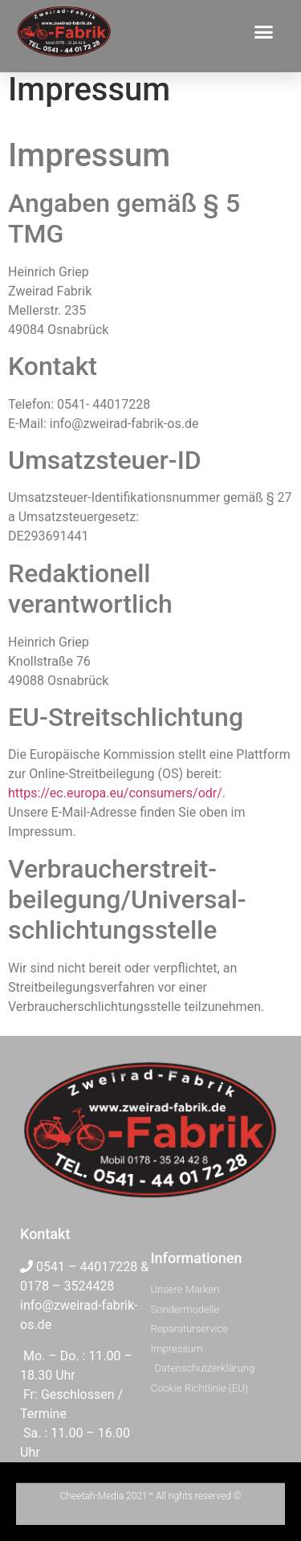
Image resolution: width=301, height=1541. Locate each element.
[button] (264, 31)
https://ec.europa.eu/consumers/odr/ (115, 793)
